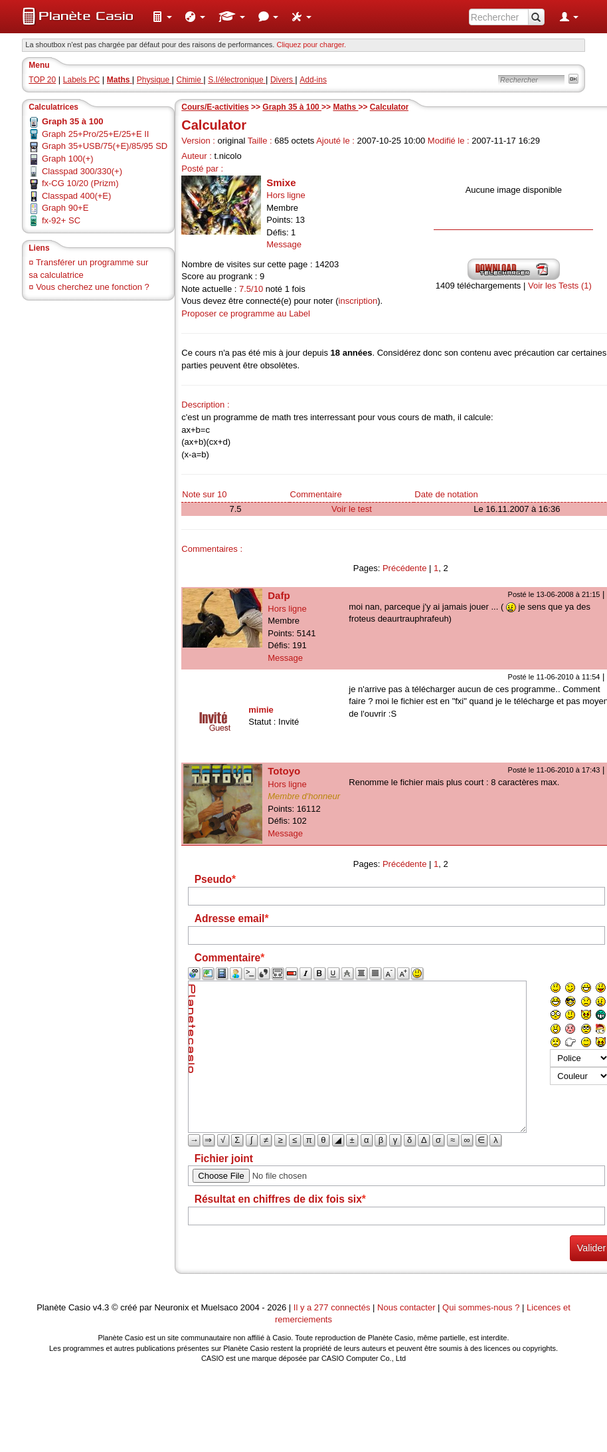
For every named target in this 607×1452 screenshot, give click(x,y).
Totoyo (284, 771)
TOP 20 (42, 79)
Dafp (279, 595)
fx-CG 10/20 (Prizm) (80, 183)
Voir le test (351, 509)
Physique (154, 79)
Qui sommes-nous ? (480, 1307)
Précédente (405, 568)
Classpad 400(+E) (76, 196)
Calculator (389, 107)
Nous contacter (406, 1307)
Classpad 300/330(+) (82, 171)
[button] (162, 16)
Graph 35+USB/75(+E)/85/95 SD (104, 146)
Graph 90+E (65, 208)
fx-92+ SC (61, 220)
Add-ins (313, 79)
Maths (345, 107)
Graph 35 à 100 (291, 107)
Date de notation (445, 494)
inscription (358, 301)
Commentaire (316, 494)
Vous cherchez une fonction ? (92, 287)
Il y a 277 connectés (333, 1307)
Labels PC (81, 79)
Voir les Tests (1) (560, 286)
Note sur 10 (204, 494)
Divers (282, 79)
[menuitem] (162, 16)
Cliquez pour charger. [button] (311, 45)
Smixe (281, 182)
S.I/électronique (237, 79)
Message (284, 244)
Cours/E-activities (214, 107)
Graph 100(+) (68, 159)
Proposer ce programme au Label (245, 313)
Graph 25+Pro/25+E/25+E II (95, 134)
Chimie (190, 79)
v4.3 (101, 1307)
